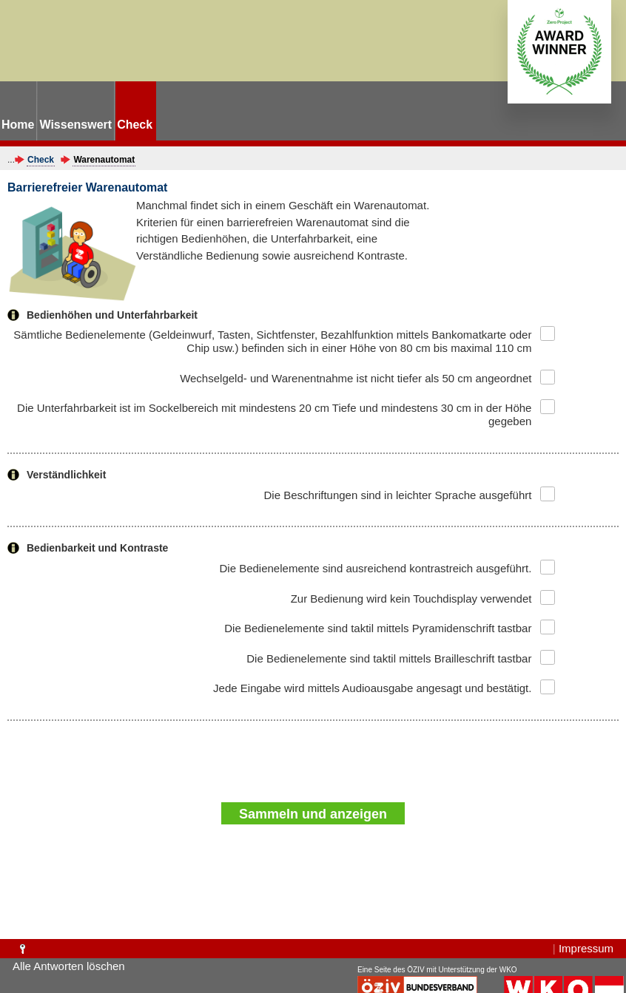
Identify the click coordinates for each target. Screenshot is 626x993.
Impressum (586, 948)
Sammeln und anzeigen (313, 814)
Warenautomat (104, 160)
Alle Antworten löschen (69, 966)
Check (40, 160)
